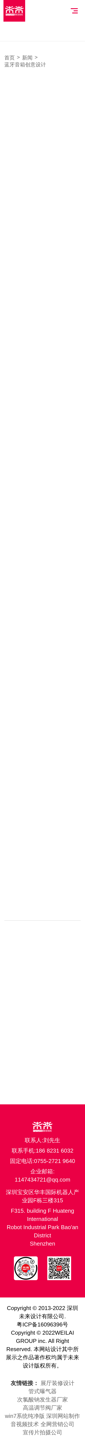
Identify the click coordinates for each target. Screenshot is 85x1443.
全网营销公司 (57, 1424)
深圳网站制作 (63, 1416)
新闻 (27, 58)
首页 (9, 58)
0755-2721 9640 (54, 1161)
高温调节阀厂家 (42, 1408)
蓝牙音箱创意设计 (25, 64)
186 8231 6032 (55, 1150)
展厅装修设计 (57, 1383)
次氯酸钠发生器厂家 (42, 1399)
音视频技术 (25, 1424)
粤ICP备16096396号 (42, 1324)
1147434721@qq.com (42, 1179)
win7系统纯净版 (25, 1416)
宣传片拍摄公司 (42, 1432)
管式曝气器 (42, 1391)
